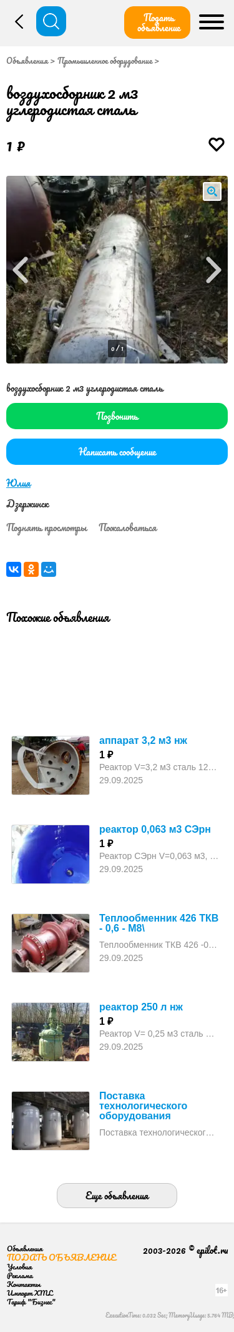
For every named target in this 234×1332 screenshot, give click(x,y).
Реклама (19, 1275)
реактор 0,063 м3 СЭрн (155, 829)
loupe (212, 191)
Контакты (24, 1284)
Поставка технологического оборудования (143, 1106)
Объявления (27, 61)
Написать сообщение (117, 451)
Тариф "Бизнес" (31, 1302)
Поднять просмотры (46, 527)
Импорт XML (29, 1293)
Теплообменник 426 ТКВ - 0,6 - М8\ (158, 923)
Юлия (18, 483)
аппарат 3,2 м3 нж (143, 740)
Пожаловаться (128, 527)
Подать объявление (158, 22)
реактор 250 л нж (141, 1007)
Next (214, 270)
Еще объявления (117, 1195)
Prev (20, 270)
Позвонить (117, 416)
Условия (19, 1267)
